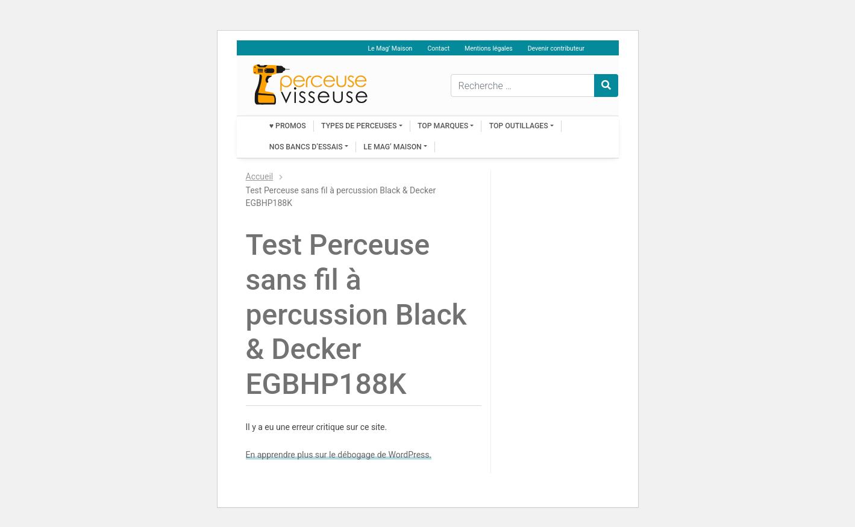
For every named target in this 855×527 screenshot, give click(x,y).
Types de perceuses (358, 126)
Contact (438, 48)
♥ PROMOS (287, 126)
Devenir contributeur (556, 48)
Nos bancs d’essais (306, 147)
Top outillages (518, 126)
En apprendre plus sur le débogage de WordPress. (339, 455)
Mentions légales (489, 48)
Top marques (443, 126)
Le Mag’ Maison (390, 48)
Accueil (260, 176)
